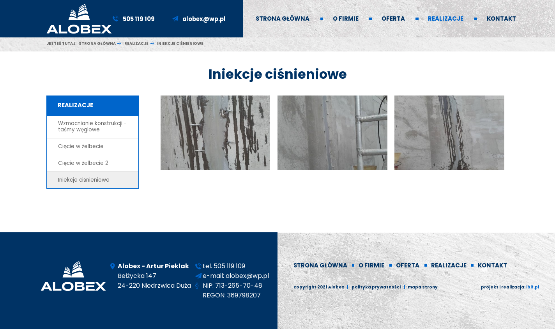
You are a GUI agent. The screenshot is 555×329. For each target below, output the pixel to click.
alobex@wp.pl (204, 19)
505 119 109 (139, 19)
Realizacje (136, 43)
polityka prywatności (376, 287)
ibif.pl (532, 287)
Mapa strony (423, 287)
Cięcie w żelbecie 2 (83, 163)
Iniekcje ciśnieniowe (84, 180)
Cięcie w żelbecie (81, 146)
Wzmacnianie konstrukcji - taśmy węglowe (92, 126)
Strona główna (97, 43)
